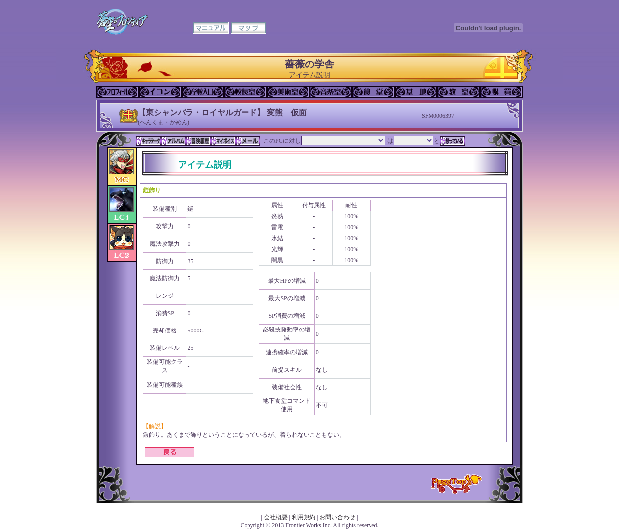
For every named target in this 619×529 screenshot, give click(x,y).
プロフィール (117, 92)
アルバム (173, 141)
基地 (416, 92)
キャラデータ (148, 141)
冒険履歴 (198, 141)
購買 (501, 92)
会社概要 (276, 517)
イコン (160, 92)
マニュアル (211, 28)
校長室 (245, 92)
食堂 (373, 92)
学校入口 (203, 92)
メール (248, 141)
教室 (458, 92)
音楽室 (331, 92)
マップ (248, 28)
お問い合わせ (337, 517)
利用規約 (303, 517)
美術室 (288, 92)
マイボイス (223, 141)
